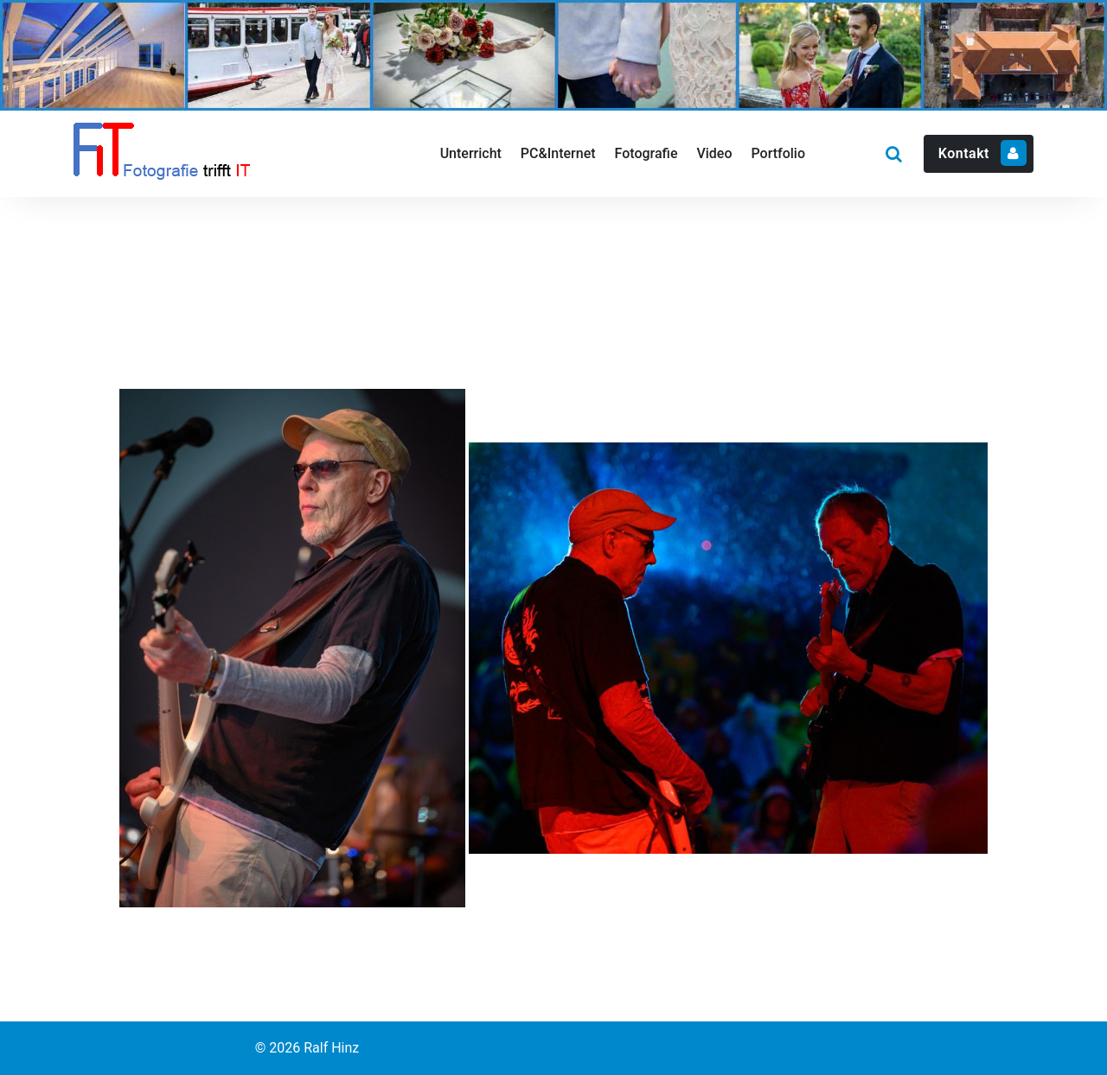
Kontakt (982, 153)
